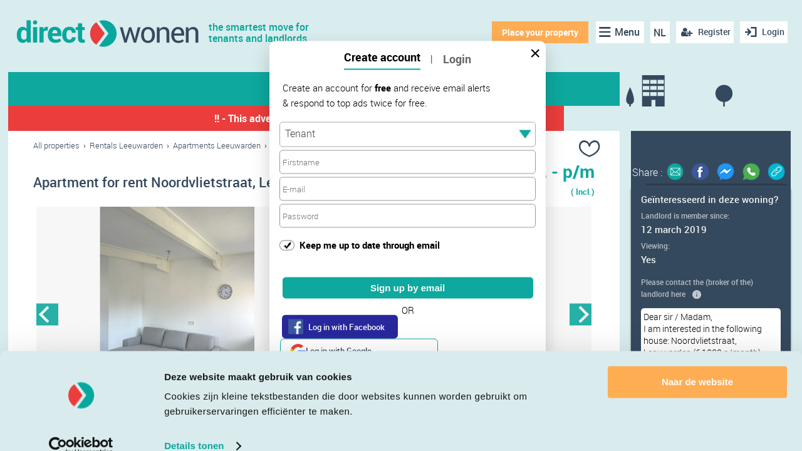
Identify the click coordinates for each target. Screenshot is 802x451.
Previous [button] (47, 316)
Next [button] (580, 316)
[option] (173, 316)
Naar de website (697, 362)
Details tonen (194, 426)
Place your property (536, 32)
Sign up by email (407, 288)
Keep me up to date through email (369, 244)
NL (656, 32)
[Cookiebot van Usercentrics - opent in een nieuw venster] (81, 426)
